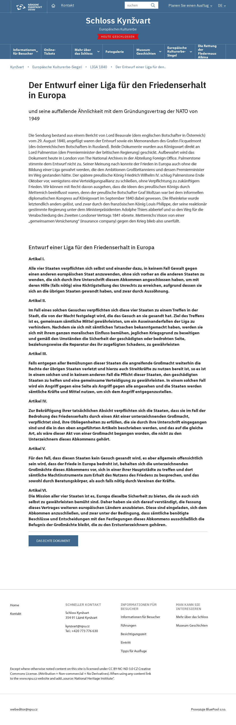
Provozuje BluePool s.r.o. (208, 709)
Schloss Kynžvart (118, 20)
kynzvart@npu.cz (77, 626)
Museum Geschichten (192, 626)
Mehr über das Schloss (192, 617)
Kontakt (67, 5)
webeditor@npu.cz (23, 709)
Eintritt (126, 643)
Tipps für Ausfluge (134, 651)
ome (15, 605)
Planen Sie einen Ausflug (190, 5)
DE (222, 5)
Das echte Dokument (54, 541)
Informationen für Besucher (140, 617)
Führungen (128, 626)
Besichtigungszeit (133, 634)
